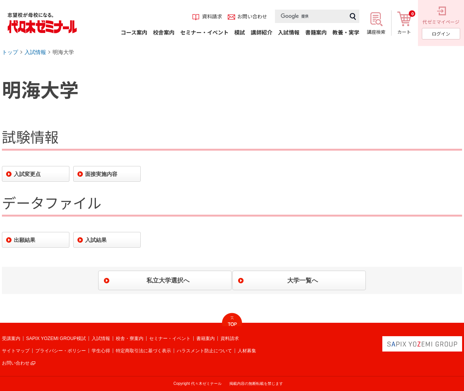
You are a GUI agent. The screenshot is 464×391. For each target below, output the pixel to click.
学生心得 (101, 350)
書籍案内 (205, 338)
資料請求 (229, 338)
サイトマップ (16, 350)
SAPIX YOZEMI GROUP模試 (56, 338)
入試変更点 (27, 174)
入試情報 (35, 52)
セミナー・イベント (170, 338)
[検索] (311, 16)
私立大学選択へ (167, 280)
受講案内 (11, 338)
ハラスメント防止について (204, 350)
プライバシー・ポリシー (60, 350)
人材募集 (247, 350)
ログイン (441, 33)
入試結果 (96, 240)
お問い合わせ (16, 363)
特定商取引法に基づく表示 (143, 350)
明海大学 (63, 52)
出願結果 (24, 240)
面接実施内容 (101, 174)
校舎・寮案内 (129, 338)
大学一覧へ (302, 280)
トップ (10, 52)
